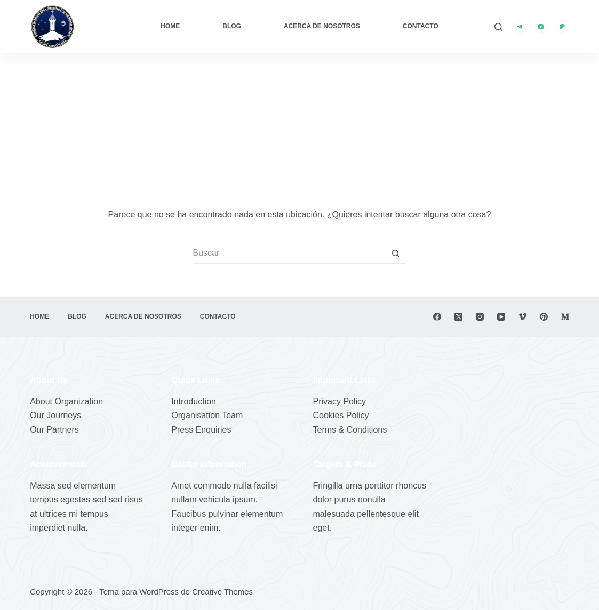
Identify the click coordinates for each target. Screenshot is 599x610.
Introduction (193, 401)
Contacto (420, 26)
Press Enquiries (201, 429)
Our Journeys (55, 415)
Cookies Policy (341, 415)
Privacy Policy (339, 401)
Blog (231, 26)
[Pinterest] (544, 317)
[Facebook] (437, 317)
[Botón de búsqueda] (395, 253)
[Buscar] (498, 27)
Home (170, 26)
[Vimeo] (522, 317)
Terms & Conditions (350, 429)
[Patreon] (562, 27)
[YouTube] (541, 27)
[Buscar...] (289, 253)
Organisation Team (207, 415)
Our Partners (54, 429)
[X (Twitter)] (458, 317)
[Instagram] (480, 317)
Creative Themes (222, 591)
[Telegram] (519, 27)
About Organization (66, 401)
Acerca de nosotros (322, 26)
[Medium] (565, 317)
